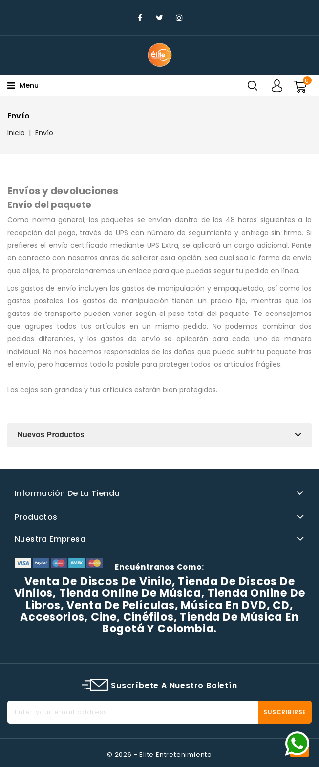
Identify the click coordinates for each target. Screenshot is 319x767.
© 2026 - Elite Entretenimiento (159, 754)
